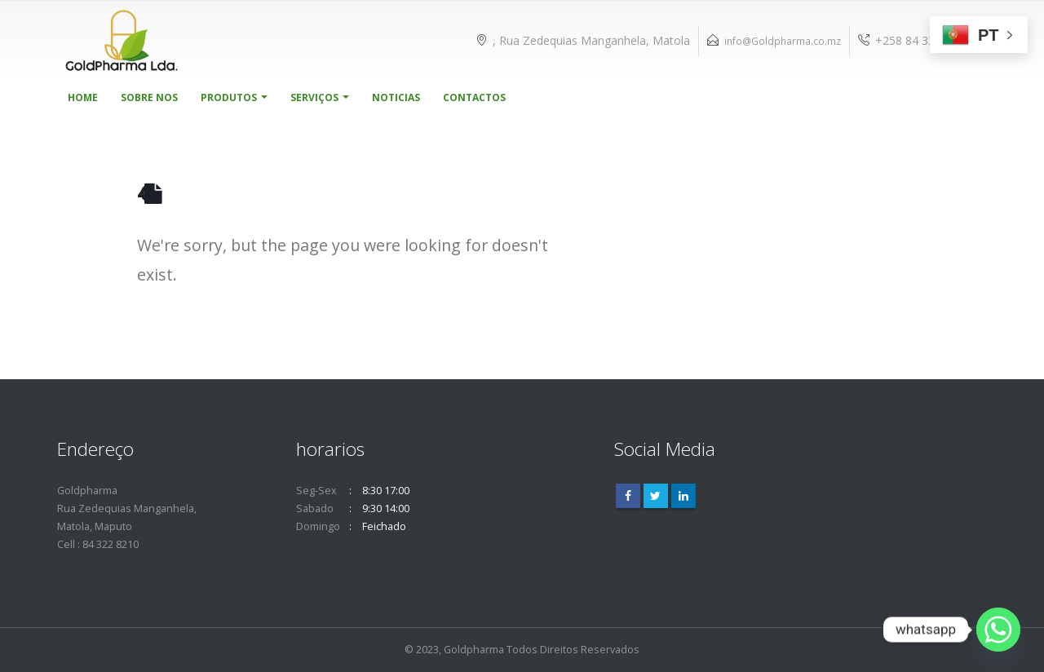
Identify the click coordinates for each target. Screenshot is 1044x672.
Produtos (229, 97)
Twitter (656, 496)
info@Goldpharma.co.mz (782, 41)
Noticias (396, 97)
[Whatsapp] (998, 630)
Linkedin (683, 496)
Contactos (474, 97)
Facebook (628, 496)
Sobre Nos (149, 97)
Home (83, 97)
